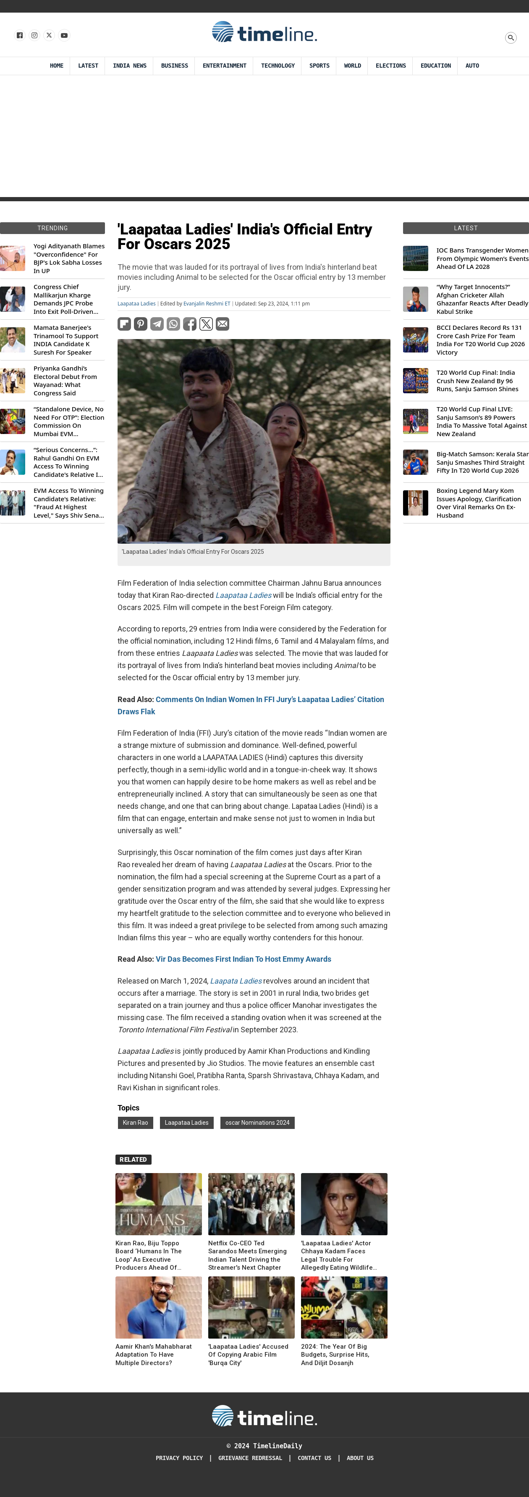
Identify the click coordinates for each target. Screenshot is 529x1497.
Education (436, 65)
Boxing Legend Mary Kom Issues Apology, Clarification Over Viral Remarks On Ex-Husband (479, 503)
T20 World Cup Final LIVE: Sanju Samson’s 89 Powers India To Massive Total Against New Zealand (482, 421)
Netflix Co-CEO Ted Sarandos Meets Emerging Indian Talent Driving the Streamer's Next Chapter (247, 1255)
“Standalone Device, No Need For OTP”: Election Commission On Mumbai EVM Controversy (69, 421)
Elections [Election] (391, 65)
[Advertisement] (264, 138)
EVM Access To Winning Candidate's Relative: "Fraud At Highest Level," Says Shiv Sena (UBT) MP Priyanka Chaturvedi (69, 503)
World (352, 65)
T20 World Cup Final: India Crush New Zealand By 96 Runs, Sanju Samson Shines (478, 380)
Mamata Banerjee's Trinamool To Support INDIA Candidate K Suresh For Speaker (66, 340)
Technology (278, 65)
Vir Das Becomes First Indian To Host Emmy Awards (243, 959)
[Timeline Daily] (264, 1415)
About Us (360, 1458)
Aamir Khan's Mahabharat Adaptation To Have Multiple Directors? (153, 1355)
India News (130, 65)
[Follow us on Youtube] (64, 35)
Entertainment (224, 65)
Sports (319, 65)
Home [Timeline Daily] (56, 65)
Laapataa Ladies (137, 303)
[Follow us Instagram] (33, 35)
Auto (472, 65)
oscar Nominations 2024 (257, 1122)
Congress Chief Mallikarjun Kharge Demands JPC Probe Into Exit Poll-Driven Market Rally (63, 299)
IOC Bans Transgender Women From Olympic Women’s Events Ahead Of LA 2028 (483, 258)
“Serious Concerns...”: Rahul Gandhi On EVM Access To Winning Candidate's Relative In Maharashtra (68, 462)
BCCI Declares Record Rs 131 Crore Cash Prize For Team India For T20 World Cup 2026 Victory (481, 340)
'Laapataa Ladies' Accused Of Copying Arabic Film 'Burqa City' (248, 1355)
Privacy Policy (179, 1458)
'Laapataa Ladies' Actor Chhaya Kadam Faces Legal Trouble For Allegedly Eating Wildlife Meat (337, 1255)
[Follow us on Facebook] (19, 35)
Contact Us (314, 1458)
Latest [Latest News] (88, 65)
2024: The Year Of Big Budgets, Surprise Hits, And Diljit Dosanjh (335, 1355)
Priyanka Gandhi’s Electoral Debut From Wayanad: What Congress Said (65, 380)
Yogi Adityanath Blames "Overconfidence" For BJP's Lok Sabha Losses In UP (69, 258)
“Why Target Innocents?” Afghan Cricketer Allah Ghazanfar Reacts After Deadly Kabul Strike (482, 299)
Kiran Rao (135, 1122)
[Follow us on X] (48, 35)
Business (174, 65)
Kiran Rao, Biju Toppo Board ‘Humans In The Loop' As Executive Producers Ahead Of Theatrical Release (148, 1255)
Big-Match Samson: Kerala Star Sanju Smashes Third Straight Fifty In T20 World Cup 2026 (483, 462)
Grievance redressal (250, 1458)
